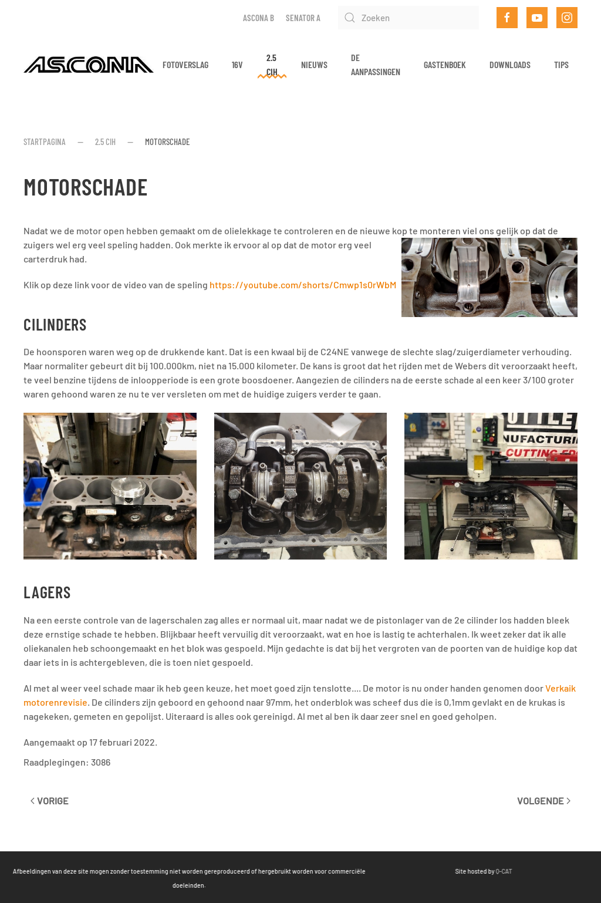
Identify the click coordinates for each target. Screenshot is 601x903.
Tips (561, 64)
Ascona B (258, 17)
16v (237, 64)
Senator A (303, 17)
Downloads (510, 64)
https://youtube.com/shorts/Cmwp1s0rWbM (303, 284)
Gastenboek (445, 64)
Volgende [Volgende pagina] (543, 800)
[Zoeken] (408, 17)
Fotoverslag (185, 64)
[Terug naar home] (88, 64)
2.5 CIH (272, 64)
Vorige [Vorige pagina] (50, 800)
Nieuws (314, 64)
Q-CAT (474, 871)
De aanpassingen (375, 64)
